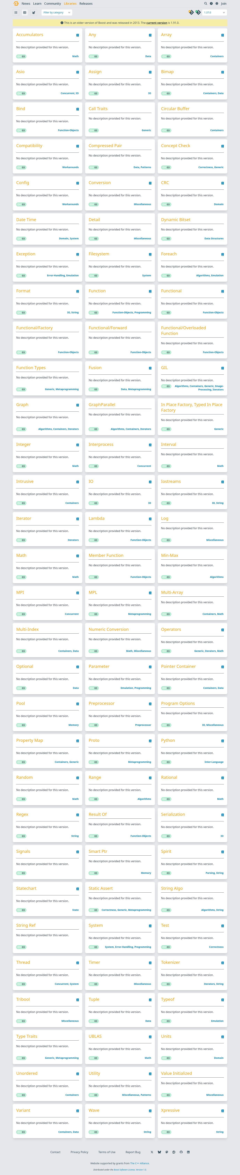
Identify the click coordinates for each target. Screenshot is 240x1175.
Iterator (23, 518)
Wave (94, 1110)
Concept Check (175, 145)
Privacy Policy (79, 1152)
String (75, 312)
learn (37, 3)
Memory (74, 725)
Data (148, 56)
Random (24, 777)
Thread (23, 962)
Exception (26, 254)
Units (166, 1036)
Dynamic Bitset (176, 219)
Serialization (173, 814)
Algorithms (203, 275)
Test (165, 925)
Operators (171, 629)
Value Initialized (176, 1073)
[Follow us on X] (152, 1152)
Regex (22, 814)
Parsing (210, 873)
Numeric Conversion (109, 629)
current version (156, 23)
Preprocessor (102, 703)
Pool (20, 703)
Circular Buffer (175, 108)
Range (95, 777)
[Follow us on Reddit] (173, 1152)
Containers (216, 56)
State (75, 910)
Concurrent (67, 93)
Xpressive (170, 1110)
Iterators (218, 389)
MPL (93, 592)
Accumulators (29, 34)
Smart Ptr (98, 851)
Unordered (27, 1073)
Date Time (26, 219)
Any (92, 34)
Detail (94, 219)
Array (166, 34)
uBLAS (95, 1036)
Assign (95, 71)
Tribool (23, 999)
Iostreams (171, 481)
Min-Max (169, 555)
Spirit (166, 851)
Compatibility (29, 145)
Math (75, 56)
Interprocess (101, 444)
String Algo (172, 888)
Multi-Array (172, 592)
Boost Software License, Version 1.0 (130, 1169)
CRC (165, 182)
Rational (169, 777)
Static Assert (101, 888)
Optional (24, 666)
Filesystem (99, 254)
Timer (94, 962)
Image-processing (210, 387)
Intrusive (25, 481)
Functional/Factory (34, 328)
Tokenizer (170, 962)
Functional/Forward (108, 328)
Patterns (146, 167)
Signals (23, 851)
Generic (146, 130)
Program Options (178, 703)
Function (97, 291)
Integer (23, 444)
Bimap (167, 71)
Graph (22, 404)
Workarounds (70, 167)
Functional (171, 291)
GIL (164, 367)
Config (22, 182)
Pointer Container (178, 666)
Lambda (97, 518)
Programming (142, 312)
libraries (70, 3)
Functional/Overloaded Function (183, 330)
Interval (168, 444)
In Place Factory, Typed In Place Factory (191, 407)
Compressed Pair (105, 145)
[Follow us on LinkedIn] (188, 1152)
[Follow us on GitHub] (181, 1152)
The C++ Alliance (139, 1163)
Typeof (167, 999)
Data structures (214, 238)
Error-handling (56, 275)
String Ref (26, 925)
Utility (94, 1073)
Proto (94, 740)
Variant (23, 1110)
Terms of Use (106, 1152)
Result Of (98, 814)
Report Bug (133, 1152)
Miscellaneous (142, 204)
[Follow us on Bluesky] (159, 1152)
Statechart (26, 888)
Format (23, 291)
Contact (55, 1152)
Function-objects (68, 130)
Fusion (95, 367)
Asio (20, 71)
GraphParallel (102, 404)
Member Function (106, 555)
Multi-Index (27, 629)
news (26, 3)
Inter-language (214, 762)
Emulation (72, 275)
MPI (20, 592)
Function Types (31, 367)
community (52, 3)
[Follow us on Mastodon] (167, 1152)
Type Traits (26, 1036)
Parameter (99, 666)
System (74, 238)
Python (168, 740)
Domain (218, 204)
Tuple (94, 999)
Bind (20, 108)
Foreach (169, 254)
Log (164, 518)
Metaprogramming (67, 389)
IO (77, 93)
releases (86, 3)
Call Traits (98, 108)
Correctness (205, 167)
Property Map (29, 740)
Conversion (100, 182)
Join (223, 3)
